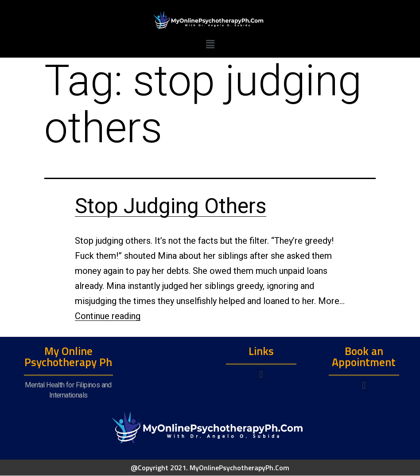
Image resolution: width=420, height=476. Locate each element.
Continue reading (107, 316)
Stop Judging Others (170, 205)
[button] (261, 374)
